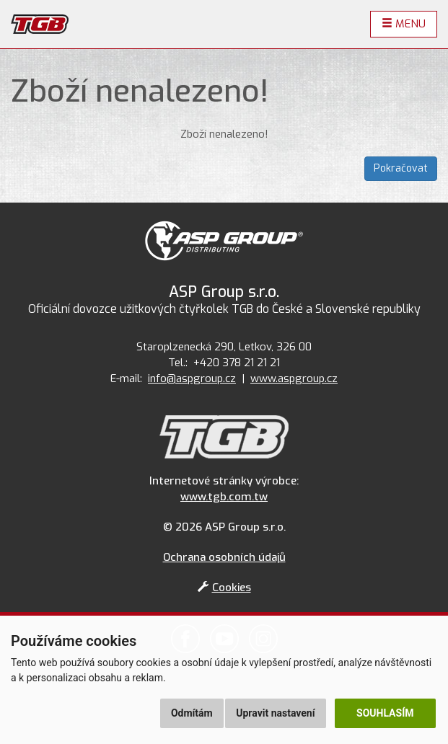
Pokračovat (401, 168)
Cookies (224, 587)
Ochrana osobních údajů (224, 557)
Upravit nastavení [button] (275, 713)
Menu (404, 24)
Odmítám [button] (192, 713)
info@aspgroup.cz (192, 378)
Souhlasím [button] (384, 713)
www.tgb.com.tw (224, 497)
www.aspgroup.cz (294, 378)
